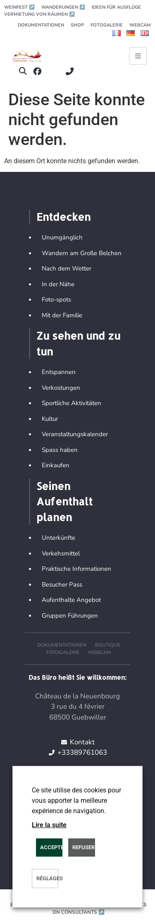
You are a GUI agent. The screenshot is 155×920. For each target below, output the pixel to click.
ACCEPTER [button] (51, 847)
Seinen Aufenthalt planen (64, 501)
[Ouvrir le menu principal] (138, 56)
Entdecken (63, 216)
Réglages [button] (47, 878)
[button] (22, 71)
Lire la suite (49, 825)
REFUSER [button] (83, 847)
